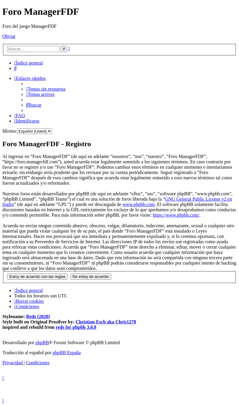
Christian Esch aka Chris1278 (106, 321)
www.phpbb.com (138, 204)
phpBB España (67, 352)
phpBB (42, 342)
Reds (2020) (38, 316)
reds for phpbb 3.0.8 (76, 327)
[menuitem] (15, 68)
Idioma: (9, 130)
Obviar (8, 36)
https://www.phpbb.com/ (176, 215)
